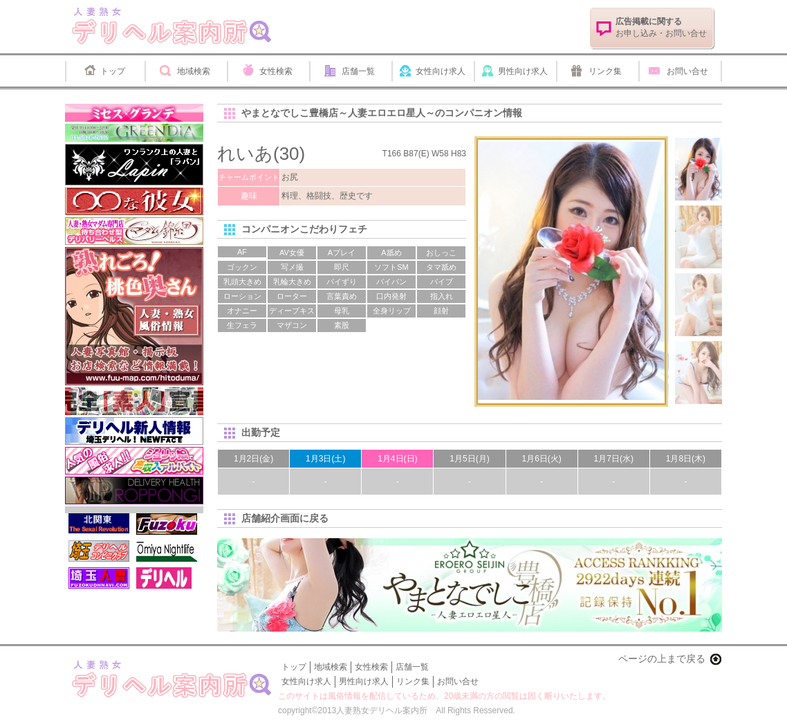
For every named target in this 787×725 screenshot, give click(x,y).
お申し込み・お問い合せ (661, 27)
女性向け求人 (440, 71)
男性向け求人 (523, 71)
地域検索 (193, 71)
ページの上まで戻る (661, 658)
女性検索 (276, 71)
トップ (112, 71)
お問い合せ (687, 71)
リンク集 (605, 71)
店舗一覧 (358, 71)
